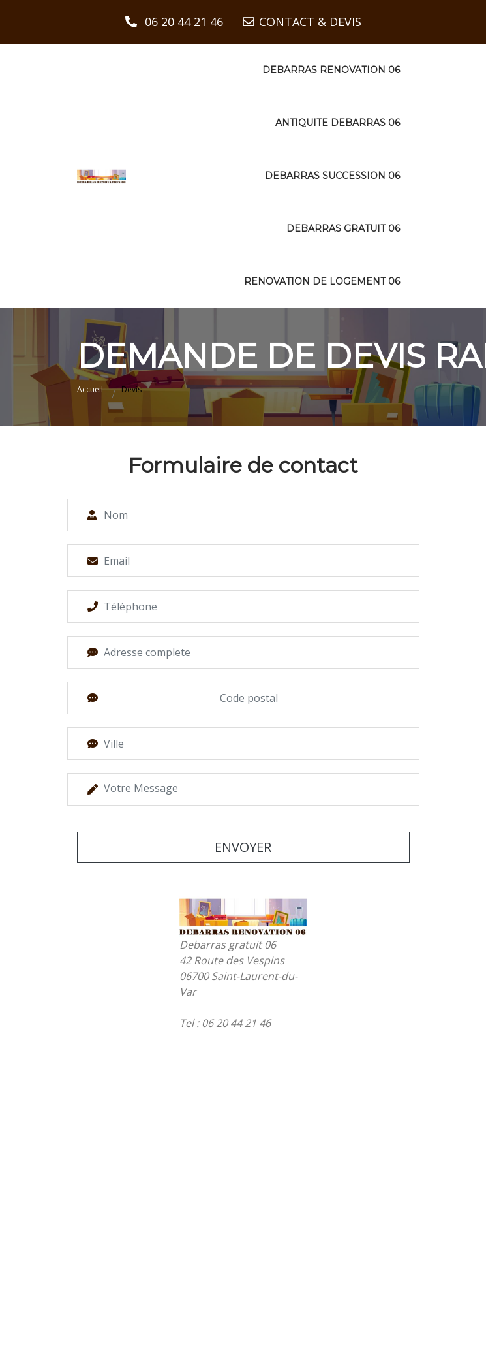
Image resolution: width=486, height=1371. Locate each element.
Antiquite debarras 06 (337, 123)
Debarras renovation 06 (331, 70)
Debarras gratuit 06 (343, 228)
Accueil (90, 389)
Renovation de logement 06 (322, 281)
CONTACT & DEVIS (310, 21)
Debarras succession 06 (332, 175)
